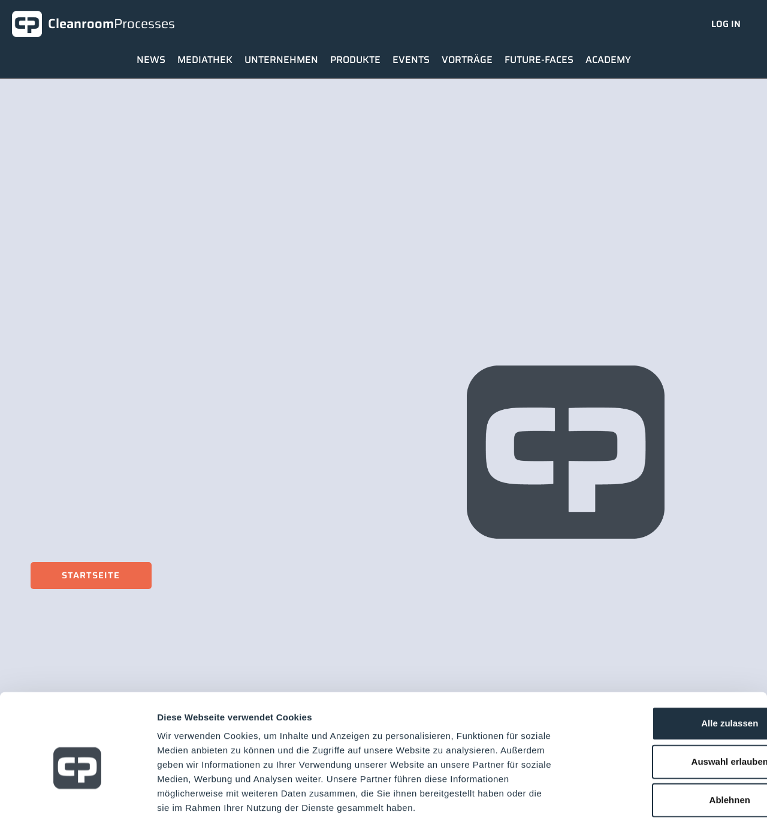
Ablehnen (667, 750)
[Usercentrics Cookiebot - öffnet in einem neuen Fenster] (77, 807)
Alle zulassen (666, 673)
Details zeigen (637, 806)
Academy (608, 59)
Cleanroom (111, 23)
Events (411, 59)
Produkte (355, 59)
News (151, 59)
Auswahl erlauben (667, 712)
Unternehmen (281, 59)
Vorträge (467, 59)
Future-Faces (539, 59)
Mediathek (204, 59)
